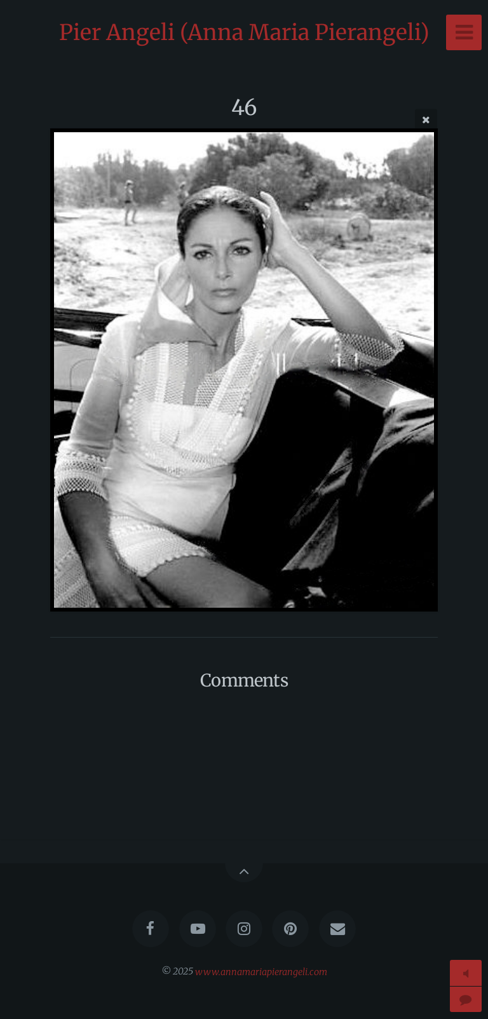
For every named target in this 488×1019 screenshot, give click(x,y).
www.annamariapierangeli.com (261, 971)
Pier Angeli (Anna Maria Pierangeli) (244, 32)
